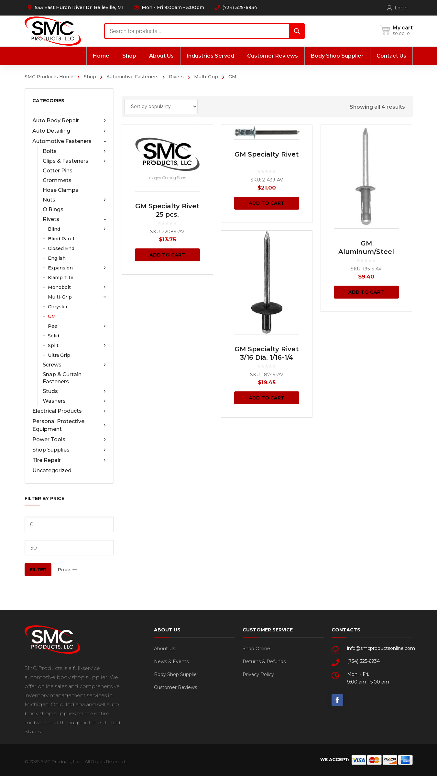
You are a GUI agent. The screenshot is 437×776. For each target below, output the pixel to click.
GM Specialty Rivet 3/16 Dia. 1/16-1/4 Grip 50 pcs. (267, 357)
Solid (53, 336)
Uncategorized (51, 470)
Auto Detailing (69, 131)
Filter (38, 570)
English (57, 258)
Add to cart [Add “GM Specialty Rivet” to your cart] (266, 203)
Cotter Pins (57, 171)
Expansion (77, 267)
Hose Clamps (60, 190)
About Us (164, 648)
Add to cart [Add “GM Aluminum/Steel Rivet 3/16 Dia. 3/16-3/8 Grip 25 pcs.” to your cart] (366, 292)
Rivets (176, 77)
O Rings (53, 209)
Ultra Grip (59, 355)
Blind (77, 229)
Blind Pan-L (62, 239)
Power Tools (69, 439)
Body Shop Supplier (176, 674)
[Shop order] (161, 106)
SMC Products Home (49, 77)
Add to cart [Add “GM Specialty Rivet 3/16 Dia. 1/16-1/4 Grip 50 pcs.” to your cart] (266, 398)
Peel (77, 326)
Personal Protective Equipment (69, 425)
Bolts (74, 151)
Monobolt (77, 287)
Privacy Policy (258, 674)
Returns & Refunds (264, 661)
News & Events (171, 661)
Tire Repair (69, 460)
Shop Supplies (69, 450)
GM (52, 316)
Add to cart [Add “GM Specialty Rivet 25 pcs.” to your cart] (167, 255)
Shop (90, 77)
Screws (74, 364)
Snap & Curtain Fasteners (62, 378)
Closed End (61, 248)
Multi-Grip (206, 77)
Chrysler (58, 307)
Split (77, 345)
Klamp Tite (60, 277)
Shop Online (256, 648)
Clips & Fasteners (74, 161)
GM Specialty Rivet (267, 154)
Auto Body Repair (69, 120)
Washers (74, 401)
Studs (74, 391)
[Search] (297, 31)
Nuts (74, 199)
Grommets (57, 180)
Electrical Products (69, 411)
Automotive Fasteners (132, 77)
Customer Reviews (175, 687)
